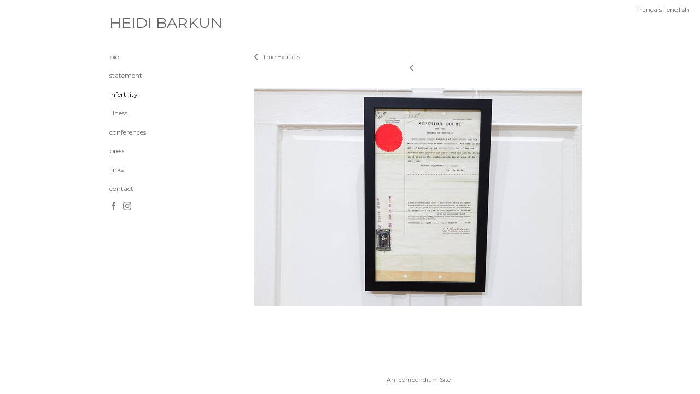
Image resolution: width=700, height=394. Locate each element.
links (116, 169)
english (678, 9)
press (117, 151)
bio (114, 57)
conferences (127, 132)
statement (125, 75)
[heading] (136, 23)
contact (121, 188)
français (649, 9)
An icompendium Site (419, 380)
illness (118, 113)
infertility (123, 94)
